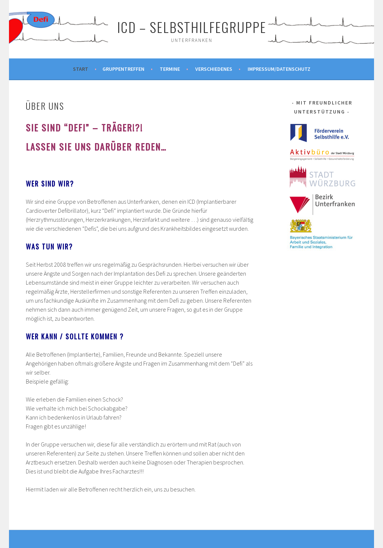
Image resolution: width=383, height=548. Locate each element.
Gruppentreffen (123, 69)
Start (80, 69)
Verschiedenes (213, 69)
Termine (170, 69)
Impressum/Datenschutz (279, 69)
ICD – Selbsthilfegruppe (191, 27)
